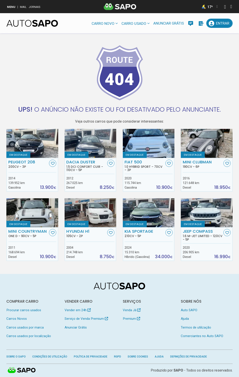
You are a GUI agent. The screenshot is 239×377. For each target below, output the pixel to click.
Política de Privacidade (90, 356)
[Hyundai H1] (90, 212)
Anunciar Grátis (168, 23)
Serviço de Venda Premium (86, 319)
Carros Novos (16, 319)
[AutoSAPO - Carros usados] (32, 23)
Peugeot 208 (28, 164)
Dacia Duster (86, 166)
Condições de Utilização (49, 356)
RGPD (117, 356)
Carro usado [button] (133, 23)
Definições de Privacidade (188, 356)
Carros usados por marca (25, 327)
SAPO (178, 370)
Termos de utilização (196, 327)
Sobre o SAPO (16, 356)
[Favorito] (52, 163)
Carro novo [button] (103, 23)
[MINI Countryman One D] (32, 212)
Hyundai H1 (86, 233)
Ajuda (185, 319)
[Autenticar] (225, 7)
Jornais (34, 6)
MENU (11, 6)
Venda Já (132, 310)
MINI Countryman (28, 233)
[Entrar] (219, 23)
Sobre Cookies (138, 356)
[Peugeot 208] (32, 143)
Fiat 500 (144, 166)
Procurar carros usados (23, 310)
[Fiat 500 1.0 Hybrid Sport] (148, 143)
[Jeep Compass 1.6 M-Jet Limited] (206, 212)
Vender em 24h (78, 310)
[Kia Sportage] (148, 212)
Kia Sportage (144, 233)
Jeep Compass (203, 235)
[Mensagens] (190, 23)
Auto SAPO (189, 310)
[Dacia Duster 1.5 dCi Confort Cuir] (90, 143)
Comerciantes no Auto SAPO (202, 336)
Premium (131, 319)
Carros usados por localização (28, 336)
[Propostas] (200, 23)
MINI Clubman (203, 164)
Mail (23, 6)
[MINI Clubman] (206, 143)
